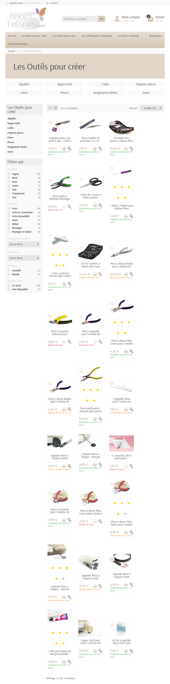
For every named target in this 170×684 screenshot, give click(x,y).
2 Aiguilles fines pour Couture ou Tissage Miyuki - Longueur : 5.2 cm (120, 334)
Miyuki (15, 274)
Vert (14, 197)
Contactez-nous (110, 613)
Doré (14, 181)
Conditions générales (46, 615)
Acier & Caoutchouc (22, 212)
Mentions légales (110, 604)
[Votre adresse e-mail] (78, 653)
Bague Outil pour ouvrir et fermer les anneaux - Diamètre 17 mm (90, 510)
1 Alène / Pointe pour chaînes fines (90, 206)
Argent (15, 173)
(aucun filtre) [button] (16, 244)
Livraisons (47, 604)
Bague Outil (13, 123)
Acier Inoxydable (21, 216)
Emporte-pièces (15, 132)
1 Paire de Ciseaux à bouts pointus (59, 195)
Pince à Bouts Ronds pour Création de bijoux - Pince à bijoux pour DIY (59, 267)
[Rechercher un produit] (80, 19)
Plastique (17, 227)
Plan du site (107, 609)
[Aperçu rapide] (69, 148)
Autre (10, 151)
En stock (16, 285)
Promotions (77, 604)
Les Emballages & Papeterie (96, 35)
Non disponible (20, 289)
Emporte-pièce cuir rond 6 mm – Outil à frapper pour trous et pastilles (59, 142)
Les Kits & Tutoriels (128, 35)
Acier (14, 208)
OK (101, 18)
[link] (145, 658)
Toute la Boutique (18, 44)
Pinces (10, 142)
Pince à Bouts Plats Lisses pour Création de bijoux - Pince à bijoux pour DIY (151, 276)
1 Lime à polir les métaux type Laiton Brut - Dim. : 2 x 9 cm (120, 209)
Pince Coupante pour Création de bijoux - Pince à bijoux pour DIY (120, 267)
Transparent (18, 193)
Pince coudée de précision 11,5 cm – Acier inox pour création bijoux (90, 142)
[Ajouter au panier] (64, 148)
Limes (10, 137)
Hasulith (16, 270)
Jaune (15, 185)
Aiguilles (11, 118)
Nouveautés (155, 35)
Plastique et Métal (21, 231)
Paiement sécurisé (51, 609)
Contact (52, 2)
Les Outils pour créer (64, 35)
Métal (15, 224)
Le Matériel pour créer (34, 35)
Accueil (12, 35)
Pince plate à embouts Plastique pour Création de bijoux (151, 143)
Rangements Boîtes (17, 146)
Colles (10, 127)
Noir (14, 189)
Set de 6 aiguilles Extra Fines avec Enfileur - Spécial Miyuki (120, 510)
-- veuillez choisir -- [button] (151, 108)
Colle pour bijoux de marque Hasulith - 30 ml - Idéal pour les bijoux (59, 521)
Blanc (15, 177)
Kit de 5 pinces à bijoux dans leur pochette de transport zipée (151, 199)
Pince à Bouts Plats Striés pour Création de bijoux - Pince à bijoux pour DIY (59, 456)
